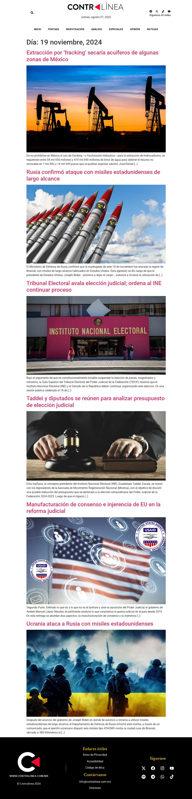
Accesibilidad (95, 761)
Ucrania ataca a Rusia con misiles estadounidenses (89, 623)
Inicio (37, 29)
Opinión (135, 29)
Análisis (96, 29)
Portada (53, 29)
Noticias (152, 29)
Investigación (75, 29)
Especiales (116, 29)
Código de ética (94, 767)
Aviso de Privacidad (95, 754)
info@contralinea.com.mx (95, 781)
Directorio (95, 788)
